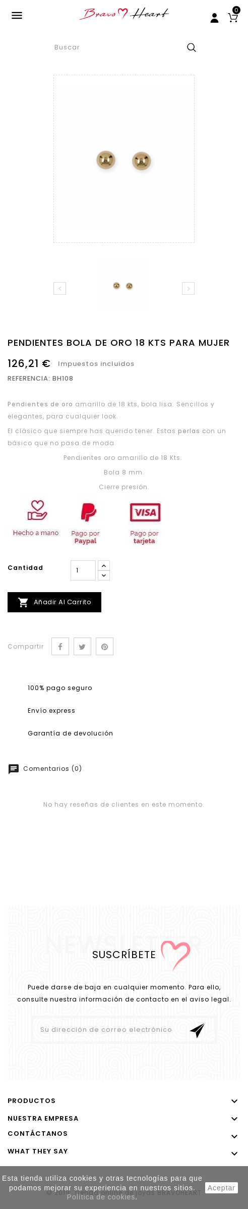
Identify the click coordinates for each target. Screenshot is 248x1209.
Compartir (60, 646)
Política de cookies (101, 1197)
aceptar (221, 1188)
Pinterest (104, 646)
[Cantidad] (83, 570)
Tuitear (82, 646)
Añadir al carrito (54, 602)
